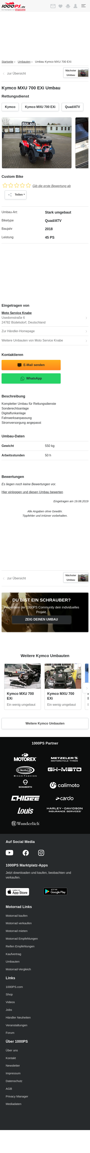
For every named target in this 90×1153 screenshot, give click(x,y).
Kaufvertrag (13, 954)
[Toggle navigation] (83, 5)
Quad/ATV (72, 107)
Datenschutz (14, 1081)
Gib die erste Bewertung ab (51, 186)
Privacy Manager (17, 1096)
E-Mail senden (31, 365)
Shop (9, 994)
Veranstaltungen (16, 1025)
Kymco (10, 107)
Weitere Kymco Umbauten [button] (45, 723)
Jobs (9, 1009)
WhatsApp (31, 379)
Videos (10, 1002)
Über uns (12, 1050)
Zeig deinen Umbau (41, 619)
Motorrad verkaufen (19, 923)
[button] (75, 6)
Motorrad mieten (17, 931)
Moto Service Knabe (17, 313)
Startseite (7, 61)
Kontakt (11, 1058)
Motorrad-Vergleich (18, 969)
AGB (9, 1088)
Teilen (14, 195)
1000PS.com (14, 986)
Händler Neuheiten (18, 1017)
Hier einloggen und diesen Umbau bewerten (32, 492)
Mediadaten (13, 1104)
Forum (10, 1032)
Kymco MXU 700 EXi (40, 107)
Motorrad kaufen (17, 915)
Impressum (13, 1073)
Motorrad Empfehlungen (22, 938)
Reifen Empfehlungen (20, 946)
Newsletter (13, 1065)
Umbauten (24, 61)
